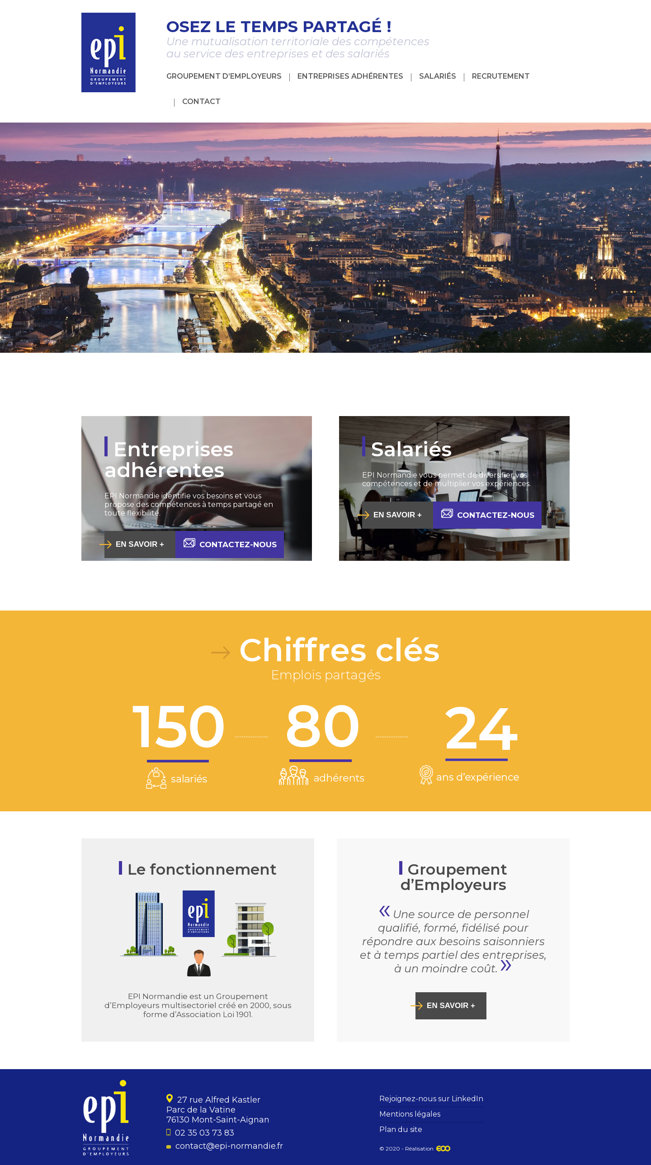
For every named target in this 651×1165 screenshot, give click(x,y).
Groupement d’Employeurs (224, 76)
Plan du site (400, 1129)
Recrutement (501, 76)
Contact (201, 101)
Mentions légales (409, 1114)
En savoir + (140, 544)
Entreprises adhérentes (350, 76)
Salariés (437, 76)
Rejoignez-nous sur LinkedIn (431, 1098)
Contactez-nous (230, 543)
